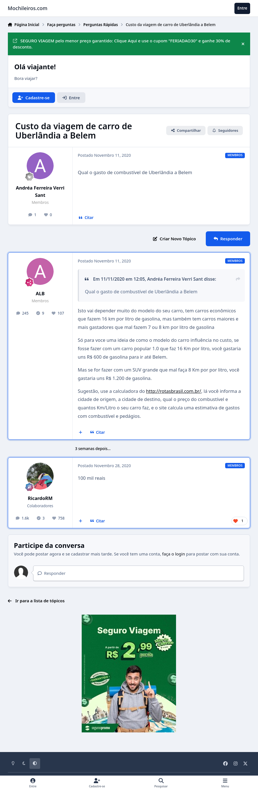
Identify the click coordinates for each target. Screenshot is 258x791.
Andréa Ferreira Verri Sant (40, 191)
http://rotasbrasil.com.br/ (173, 391)
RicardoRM (40, 498)
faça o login (173, 554)
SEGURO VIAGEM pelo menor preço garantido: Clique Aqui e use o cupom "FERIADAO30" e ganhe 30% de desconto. (121, 44)
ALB (40, 293)
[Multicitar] (80, 432)
